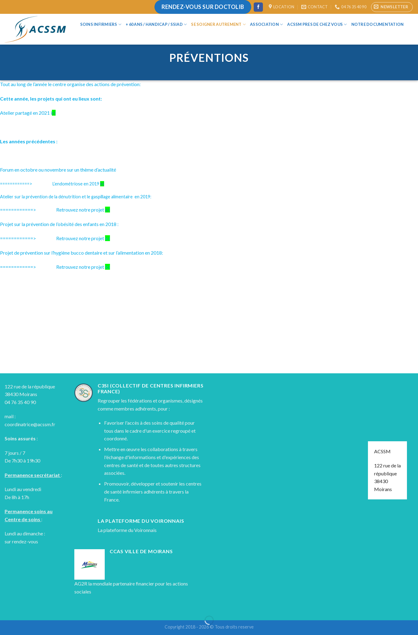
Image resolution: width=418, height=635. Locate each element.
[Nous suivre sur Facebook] (258, 7)
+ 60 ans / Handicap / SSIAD (156, 24)
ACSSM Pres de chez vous (317, 24)
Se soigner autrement (218, 24)
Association (266, 24)
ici (102, 183)
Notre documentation (377, 24)
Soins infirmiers (101, 24)
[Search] (83, 35)
